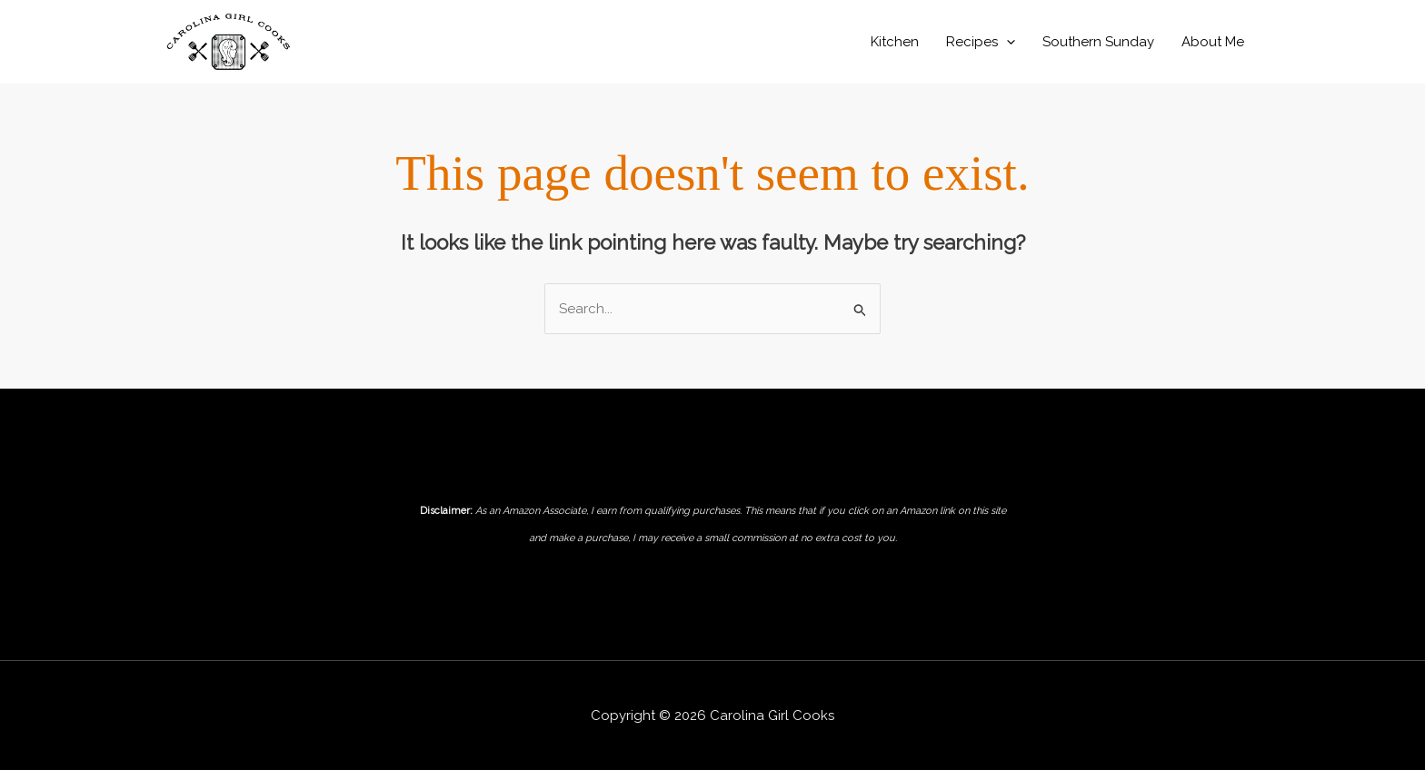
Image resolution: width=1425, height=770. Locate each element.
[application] (1006, 41)
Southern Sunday (1098, 42)
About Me (1212, 42)
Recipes (980, 41)
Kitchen (895, 42)
